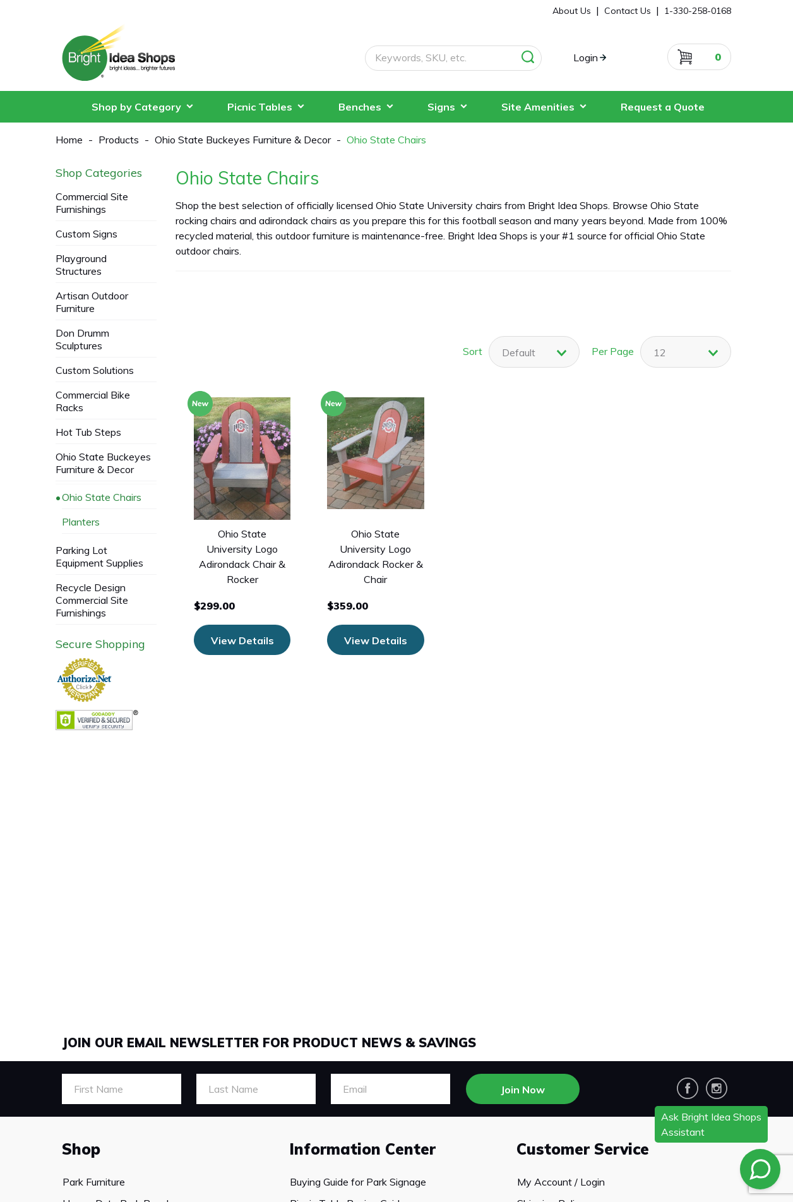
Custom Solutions (95, 370)
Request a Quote (663, 106)
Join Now (523, 1089)
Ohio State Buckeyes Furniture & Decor (103, 463)
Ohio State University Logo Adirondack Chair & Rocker (242, 556)
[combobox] (685, 352)
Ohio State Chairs (101, 497)
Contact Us (627, 10)
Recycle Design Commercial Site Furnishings (92, 600)
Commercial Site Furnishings (92, 202)
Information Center (362, 1149)
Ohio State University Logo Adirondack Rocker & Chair (375, 556)
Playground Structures (81, 264)
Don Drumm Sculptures (82, 339)
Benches (359, 106)
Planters (81, 521)
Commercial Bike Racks (93, 401)
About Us (571, 10)
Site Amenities (538, 106)
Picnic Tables (259, 106)
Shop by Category (136, 106)
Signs (441, 106)
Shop (81, 1149)
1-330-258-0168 (697, 10)
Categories (99, 173)
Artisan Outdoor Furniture (92, 302)
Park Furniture (93, 1181)
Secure (100, 644)
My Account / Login (560, 1181)
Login (585, 57)
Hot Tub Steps (88, 432)
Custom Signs (86, 233)
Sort (472, 351)
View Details (242, 640)
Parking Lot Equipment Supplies (99, 556)
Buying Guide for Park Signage (357, 1181)
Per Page (613, 351)
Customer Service (582, 1149)
